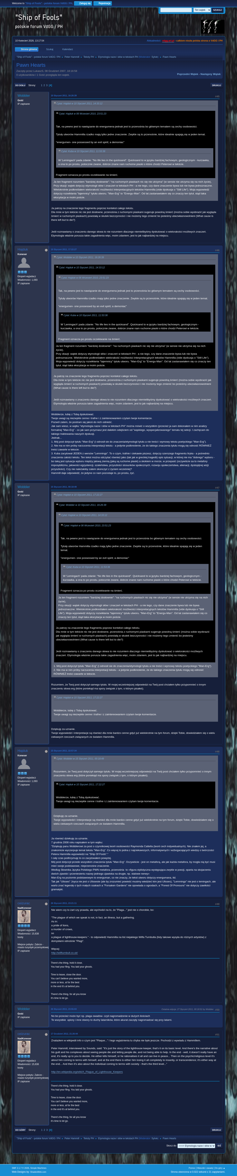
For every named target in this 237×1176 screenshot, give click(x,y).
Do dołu (20, 85)
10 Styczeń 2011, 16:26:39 (64, 95)
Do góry (20, 1130)
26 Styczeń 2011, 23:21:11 (64, 903)
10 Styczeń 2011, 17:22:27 (64, 249)
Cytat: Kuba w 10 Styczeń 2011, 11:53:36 (83, 151)
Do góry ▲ (220, 1168)
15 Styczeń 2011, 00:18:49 (64, 487)
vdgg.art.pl (168, 40)
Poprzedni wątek (187, 74)
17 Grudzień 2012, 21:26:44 (64, 1034)
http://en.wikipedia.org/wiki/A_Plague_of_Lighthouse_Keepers (87, 1071)
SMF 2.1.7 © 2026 (20, 1168)
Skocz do (171, 1145)
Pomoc (192, 1168)
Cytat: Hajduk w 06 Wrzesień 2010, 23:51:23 (82, 113)
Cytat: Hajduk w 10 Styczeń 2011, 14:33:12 (80, 103)
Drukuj (216, 85)
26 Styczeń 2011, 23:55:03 (64, 1009)
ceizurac (24, 903)
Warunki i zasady (205, 1168)
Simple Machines (38, 1168)
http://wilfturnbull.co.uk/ (64, 952)
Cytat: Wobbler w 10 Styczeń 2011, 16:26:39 (80, 257)
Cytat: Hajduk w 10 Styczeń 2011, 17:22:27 (80, 494)
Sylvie (155, 57)
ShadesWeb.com (38, 1172)
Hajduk (23, 249)
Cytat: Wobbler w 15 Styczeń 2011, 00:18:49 (80, 758)
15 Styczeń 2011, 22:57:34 (64, 750)
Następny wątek (211, 74)
